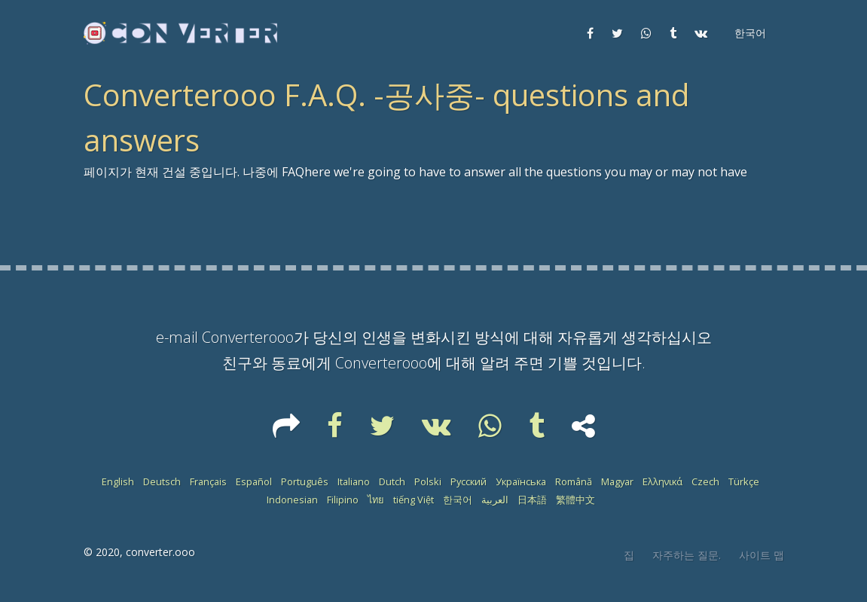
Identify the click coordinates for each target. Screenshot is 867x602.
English (118, 481)
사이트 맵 (761, 555)
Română (573, 481)
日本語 (532, 499)
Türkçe (743, 481)
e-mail (177, 337)
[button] (748, 33)
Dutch (392, 481)
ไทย (376, 499)
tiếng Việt (413, 499)
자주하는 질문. (686, 555)
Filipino (343, 499)
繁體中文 (575, 499)
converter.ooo (160, 552)
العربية (494, 499)
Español (254, 481)
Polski (427, 481)
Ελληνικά (662, 481)
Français (208, 481)
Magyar (617, 481)
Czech (705, 481)
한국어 (457, 499)
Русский (468, 481)
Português (304, 481)
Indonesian (292, 499)
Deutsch (162, 481)
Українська (521, 481)
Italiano (353, 481)
